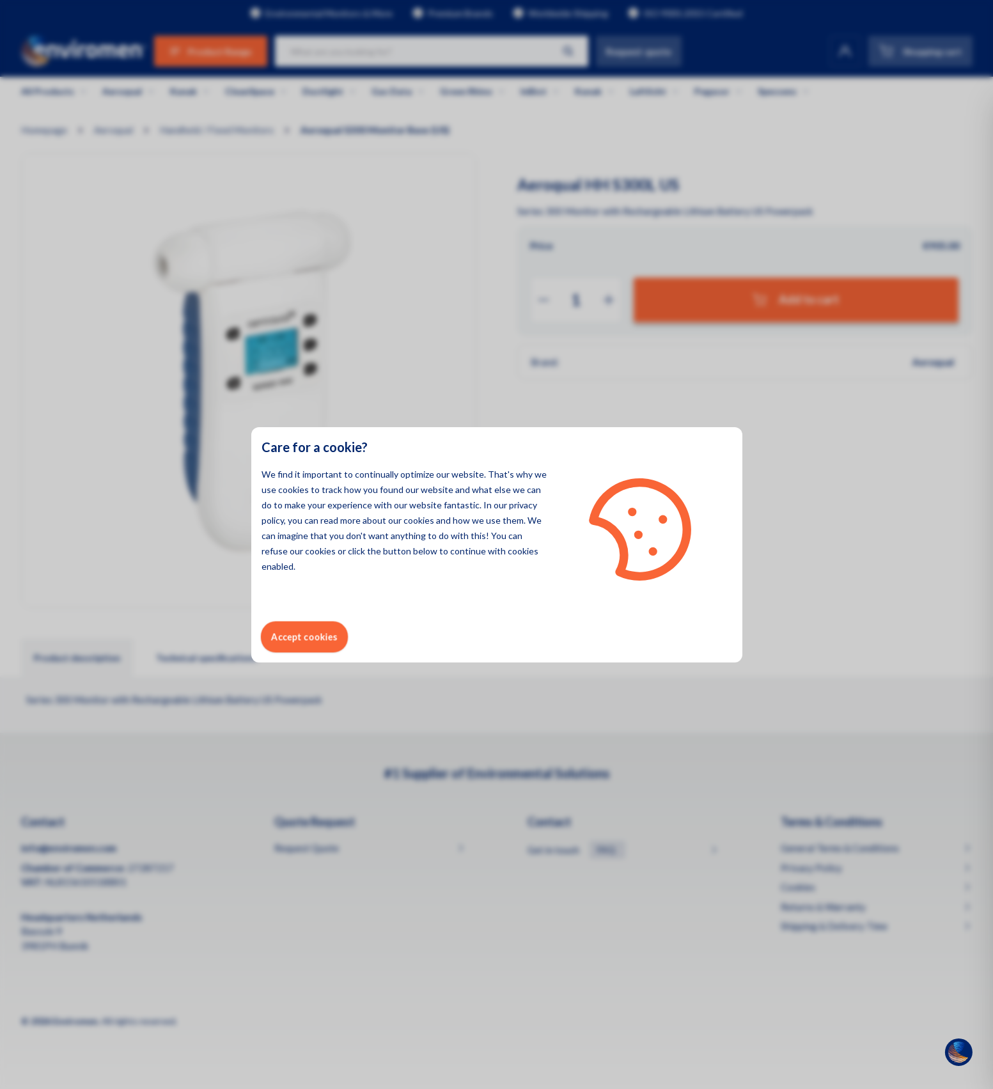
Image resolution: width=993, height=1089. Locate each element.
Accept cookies (304, 636)
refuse (275, 550)
